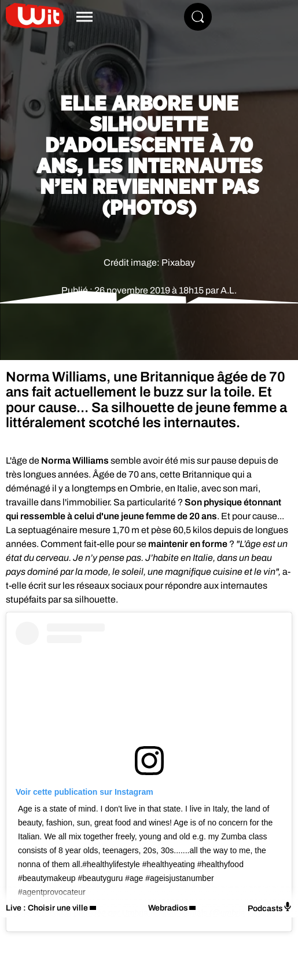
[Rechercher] (198, 17)
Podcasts (270, 907)
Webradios (168, 908)
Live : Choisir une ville (47, 908)
